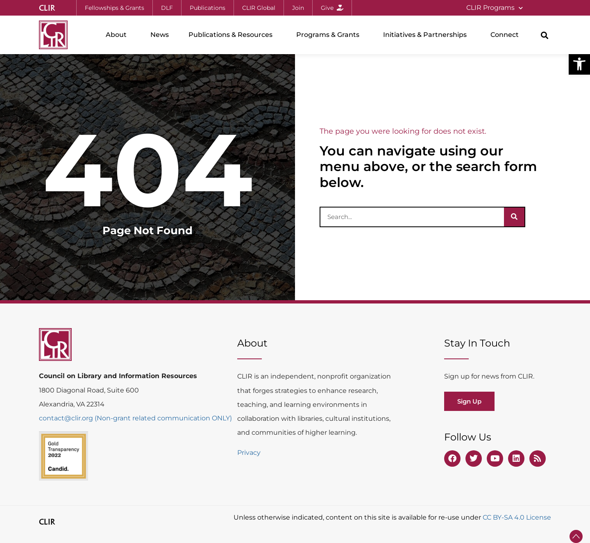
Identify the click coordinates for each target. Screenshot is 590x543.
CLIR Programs (494, 8)
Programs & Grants (329, 35)
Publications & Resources (232, 35)
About (118, 35)
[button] (579, 64)
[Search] (514, 217)
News (159, 35)
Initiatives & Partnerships (427, 35)
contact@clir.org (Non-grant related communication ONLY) (135, 418)
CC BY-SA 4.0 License (517, 517)
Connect (506, 35)
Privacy (249, 452)
